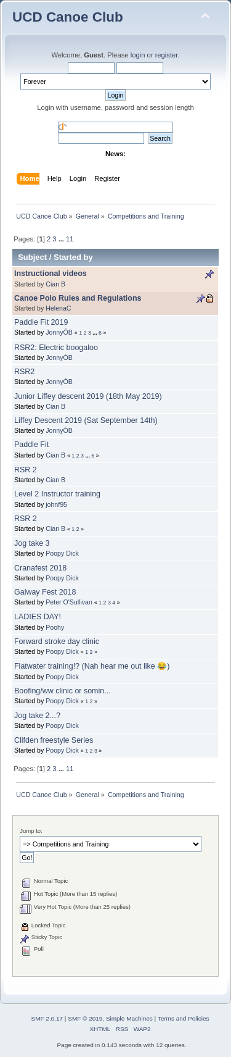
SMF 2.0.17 (47, 1018)
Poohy (55, 627)
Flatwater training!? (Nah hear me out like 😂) (91, 666)
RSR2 (24, 371)
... (62, 239)
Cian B (55, 284)
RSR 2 (25, 470)
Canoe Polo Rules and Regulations (77, 298)
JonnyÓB (59, 332)
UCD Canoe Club (67, 17)
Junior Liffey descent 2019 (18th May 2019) (88, 396)
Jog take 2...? (37, 715)
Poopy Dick (62, 553)
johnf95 (56, 504)
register (166, 55)
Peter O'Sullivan (69, 602)
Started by (73, 257)
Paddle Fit (31, 444)
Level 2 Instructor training (57, 494)
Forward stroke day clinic (56, 641)
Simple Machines (129, 1018)
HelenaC (58, 308)
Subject (32, 257)
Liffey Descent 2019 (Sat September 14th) (86, 420)
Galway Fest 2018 (45, 592)
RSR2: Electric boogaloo (56, 347)
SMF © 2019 (85, 1018)
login (138, 55)
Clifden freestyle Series (53, 740)
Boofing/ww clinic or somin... (62, 691)
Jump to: (31, 830)
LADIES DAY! (37, 616)
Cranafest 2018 (40, 568)
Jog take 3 (32, 543)
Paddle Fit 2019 (41, 322)
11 (69, 239)
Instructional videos (50, 273)
